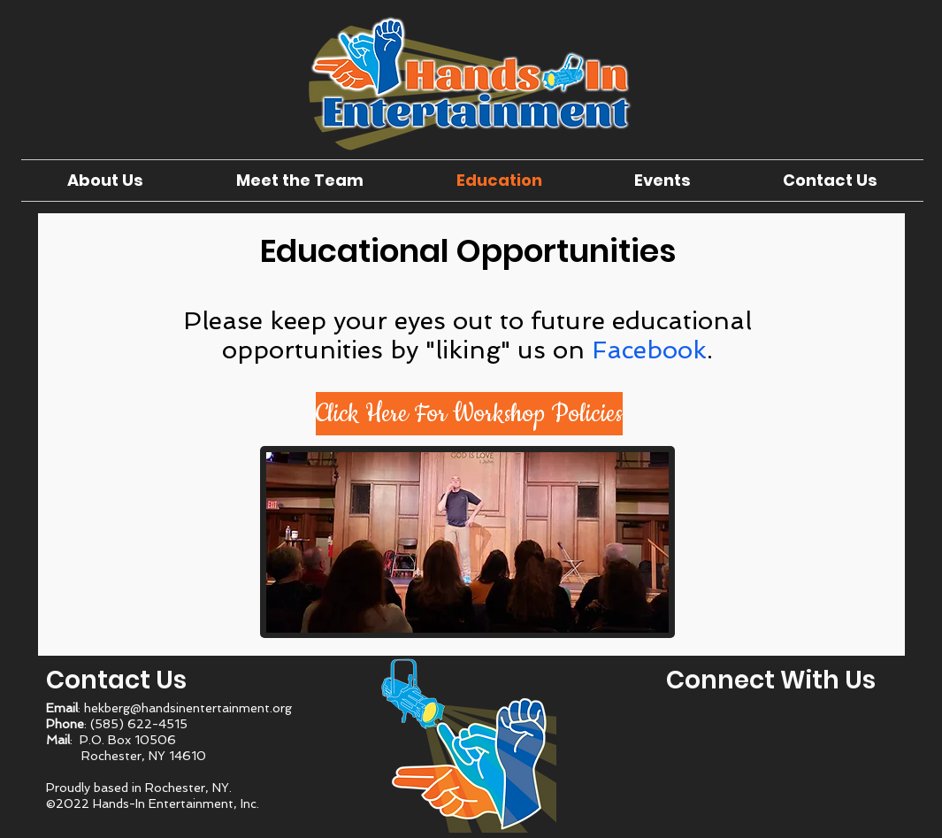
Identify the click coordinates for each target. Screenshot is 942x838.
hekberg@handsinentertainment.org (188, 708)
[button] (469, 413)
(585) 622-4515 (139, 724)
